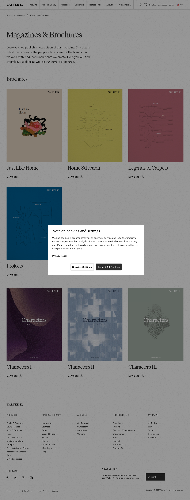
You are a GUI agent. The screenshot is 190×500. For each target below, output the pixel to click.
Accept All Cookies (109, 267)
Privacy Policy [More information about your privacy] (59, 255)
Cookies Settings (82, 267)
